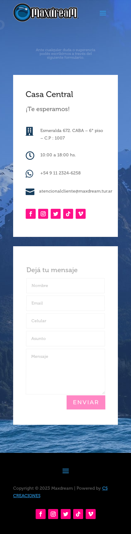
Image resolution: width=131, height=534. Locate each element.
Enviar (86, 402)
